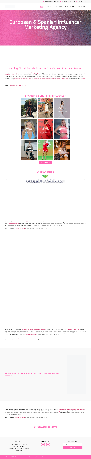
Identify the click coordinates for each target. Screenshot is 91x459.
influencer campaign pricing (18, 85)
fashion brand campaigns (62, 78)
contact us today (20, 228)
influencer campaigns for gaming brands (26, 78)
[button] (6, 179)
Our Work (59, 6)
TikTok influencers (13, 223)
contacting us (18, 339)
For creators (82, 6)
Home (41, 6)
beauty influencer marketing (46, 78)
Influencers (49, 6)
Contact (72, 6)
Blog (66, 6)
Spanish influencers (73, 329)
